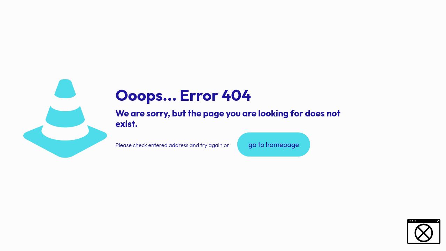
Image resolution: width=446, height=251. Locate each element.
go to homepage (273, 144)
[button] (15, 235)
